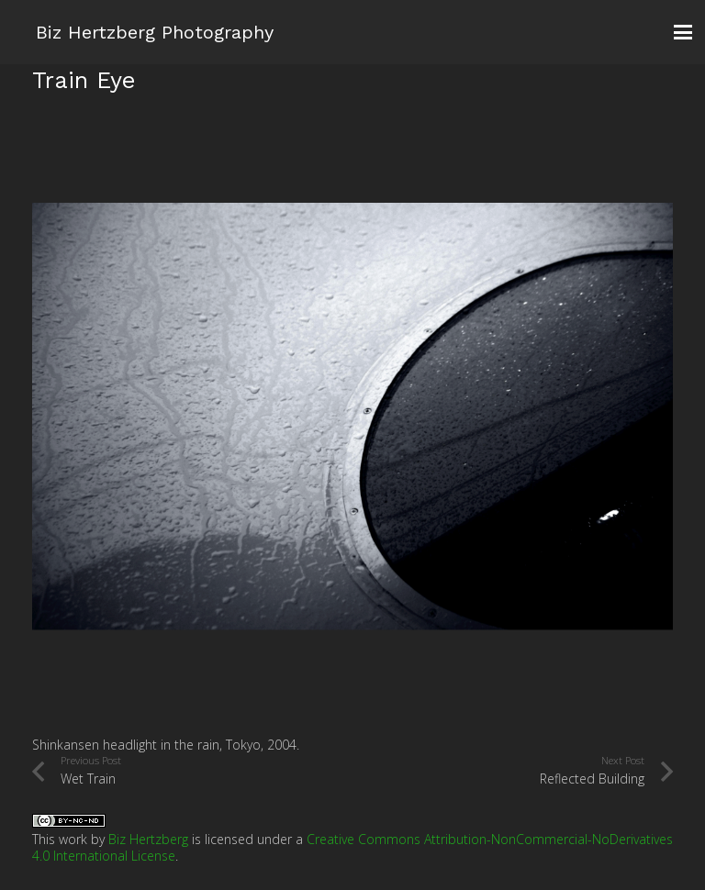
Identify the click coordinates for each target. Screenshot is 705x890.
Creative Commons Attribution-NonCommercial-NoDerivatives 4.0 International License (352, 847)
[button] (683, 32)
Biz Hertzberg (148, 839)
